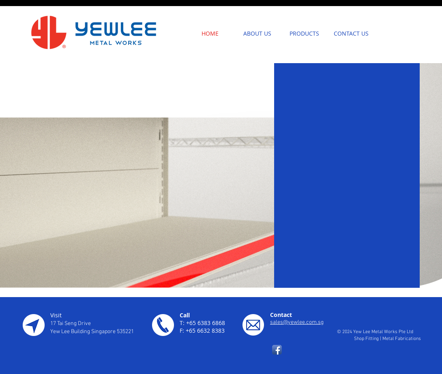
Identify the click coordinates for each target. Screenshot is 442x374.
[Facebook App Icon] (277, 350)
